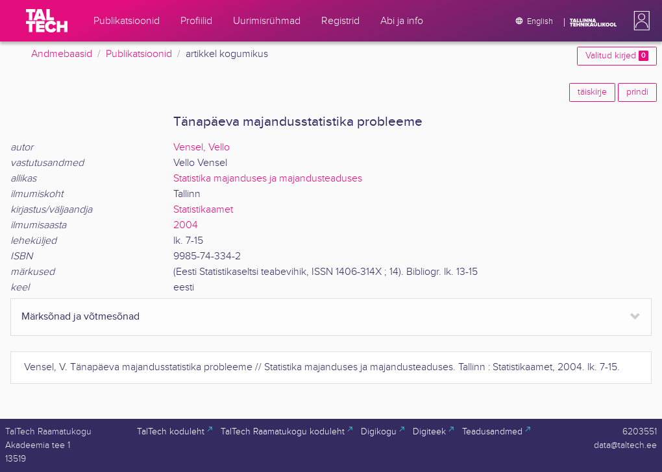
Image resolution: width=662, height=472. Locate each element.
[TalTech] (46, 20)
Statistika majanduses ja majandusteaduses (267, 178)
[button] (639, 20)
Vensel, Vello (201, 147)
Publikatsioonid (139, 54)
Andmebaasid (61, 54)
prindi (637, 92)
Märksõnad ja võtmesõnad (80, 317)
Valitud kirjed (616, 56)
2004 (185, 225)
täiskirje (592, 92)
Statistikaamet (203, 210)
